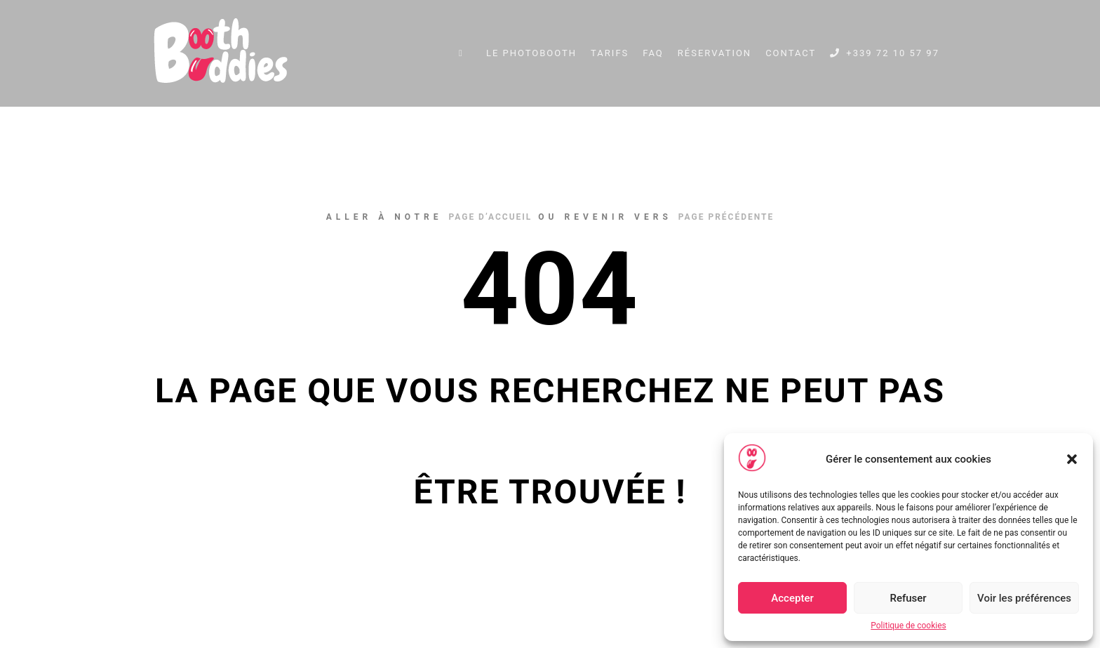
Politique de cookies (908, 625)
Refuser (908, 598)
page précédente (726, 217)
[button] (1072, 459)
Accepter (792, 598)
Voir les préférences (1024, 598)
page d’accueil (490, 217)
